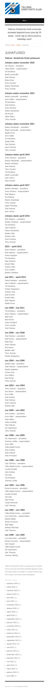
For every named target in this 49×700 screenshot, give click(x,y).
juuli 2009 (10, 676)
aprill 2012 (11, 665)
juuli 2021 (10, 598)
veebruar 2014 (12, 633)
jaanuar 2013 (12, 651)
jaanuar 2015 (12, 622)
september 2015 (13, 619)
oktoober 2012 (12, 658)
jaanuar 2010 (12, 672)
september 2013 (13, 640)
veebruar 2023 (12, 590)
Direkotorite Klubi (21, 686)
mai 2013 (10, 647)
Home (13, 45)
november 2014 (13, 626)
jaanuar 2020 (12, 608)
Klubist (18, 45)
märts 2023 (11, 587)
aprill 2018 (11, 615)
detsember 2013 (13, 637)
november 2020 (13, 605)
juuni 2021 (11, 601)
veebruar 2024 (12, 583)
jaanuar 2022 (12, 594)
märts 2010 (11, 669)
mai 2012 (10, 662)
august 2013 (11, 644)
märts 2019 (11, 612)
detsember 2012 (13, 654)
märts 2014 (11, 630)
